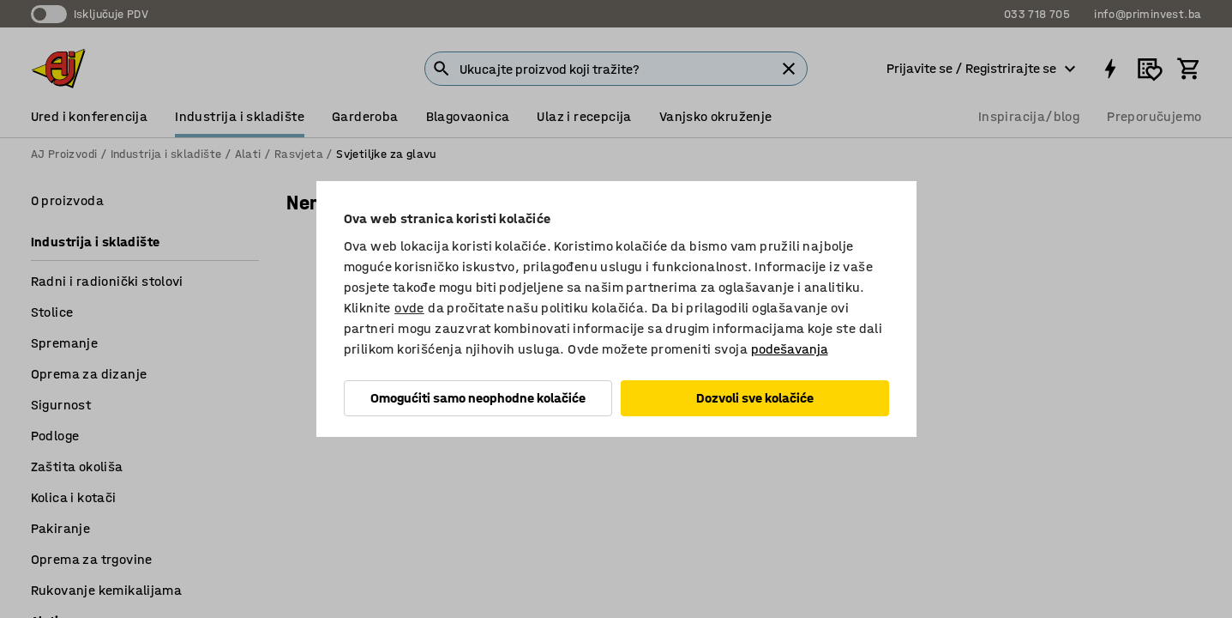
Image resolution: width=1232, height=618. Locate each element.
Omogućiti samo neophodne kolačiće (478, 398)
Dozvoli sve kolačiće (755, 398)
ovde (409, 308)
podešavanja (789, 349)
